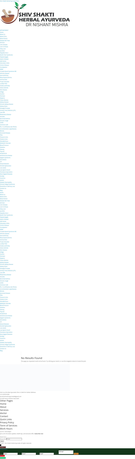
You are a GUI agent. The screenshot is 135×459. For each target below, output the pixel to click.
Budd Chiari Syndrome (6, 55)
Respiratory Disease (5, 114)
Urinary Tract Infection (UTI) (7, 110)
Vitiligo (2, 92)
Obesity (2, 149)
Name (2, 437)
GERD (1, 69)
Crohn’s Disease (4, 65)
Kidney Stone (3, 106)
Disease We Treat (5, 40)
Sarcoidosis (3, 159)
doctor (3, 413)
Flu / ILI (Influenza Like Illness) (8, 127)
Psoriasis (2, 96)
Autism (2, 180)
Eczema (2, 94)
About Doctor (3, 38)
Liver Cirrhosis (4, 46)
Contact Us (3, 188)
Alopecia (2, 98)
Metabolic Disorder (5, 143)
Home (1, 32)
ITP (1, 162)
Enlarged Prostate (5, 108)
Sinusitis (2, 116)
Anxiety (2, 176)
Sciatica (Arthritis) (5, 85)
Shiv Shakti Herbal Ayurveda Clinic (9, 1)
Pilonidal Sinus (4, 141)
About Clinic (3, 36)
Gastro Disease (4, 59)
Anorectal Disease (5, 133)
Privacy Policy (7, 422)
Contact (4, 416)
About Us (2, 34)
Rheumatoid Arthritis (6, 77)
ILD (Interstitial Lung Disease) (8, 129)
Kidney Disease (4, 102)
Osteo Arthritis (4, 88)
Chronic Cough (4, 120)
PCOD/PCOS (3, 153)
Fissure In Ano (4, 137)
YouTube (2, 456)
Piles (1, 135)
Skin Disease (3, 90)
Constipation (3, 67)
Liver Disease (3, 44)
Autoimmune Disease (6, 155)
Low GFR (2, 112)
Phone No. (3, 439)
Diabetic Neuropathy (6, 182)
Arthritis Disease (4, 73)
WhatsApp (3, 458)
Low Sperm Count (5, 170)
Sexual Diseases (4, 164)
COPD (1, 122)
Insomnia (2, 178)
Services (2, 42)
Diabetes (2, 147)
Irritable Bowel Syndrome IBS (8, 71)
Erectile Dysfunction (5, 166)
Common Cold (4, 124)
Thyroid (2, 151)
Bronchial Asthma (5, 118)
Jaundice (2, 51)
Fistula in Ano (4, 139)
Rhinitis (2, 131)
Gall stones (3, 61)
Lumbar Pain (3, 83)
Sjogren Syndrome (5, 157)
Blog (1, 190)
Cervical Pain (3, 79)
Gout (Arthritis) (4, 75)
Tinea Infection (4, 100)
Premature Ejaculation (6, 172)
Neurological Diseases (6, 174)
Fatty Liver (3, 49)
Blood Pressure (4, 145)
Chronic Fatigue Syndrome (7, 184)
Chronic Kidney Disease (6, 104)
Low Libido (3, 168)
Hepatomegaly (4, 57)
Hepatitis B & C (4, 53)
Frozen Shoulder (4, 81)
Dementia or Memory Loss (7, 186)
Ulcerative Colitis (4, 63)
